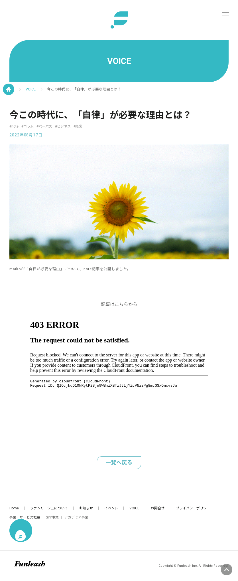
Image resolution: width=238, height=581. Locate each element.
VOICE (31, 89)
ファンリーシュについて (49, 508)
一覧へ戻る (119, 462)
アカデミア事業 (76, 517)
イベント (111, 508)
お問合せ (157, 508)
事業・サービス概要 (24, 517)
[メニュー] (225, 12)
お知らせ (86, 508)
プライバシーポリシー (193, 508)
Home (14, 508)
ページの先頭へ (226, 569)
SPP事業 (52, 517)
